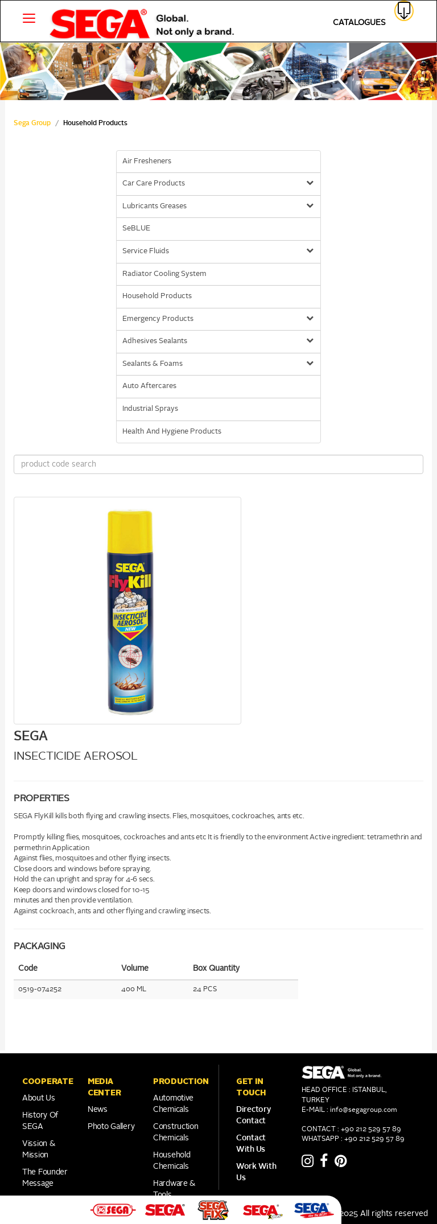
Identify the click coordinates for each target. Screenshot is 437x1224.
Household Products (157, 296)
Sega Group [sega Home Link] (32, 123)
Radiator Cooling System (164, 274)
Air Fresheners (146, 161)
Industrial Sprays (150, 409)
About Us (38, 1098)
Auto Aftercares (149, 386)
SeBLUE (136, 228)
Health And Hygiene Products (171, 431)
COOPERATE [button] (47, 1081)
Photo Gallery (111, 1127)
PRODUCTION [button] (181, 1081)
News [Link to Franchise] (98, 1110)
